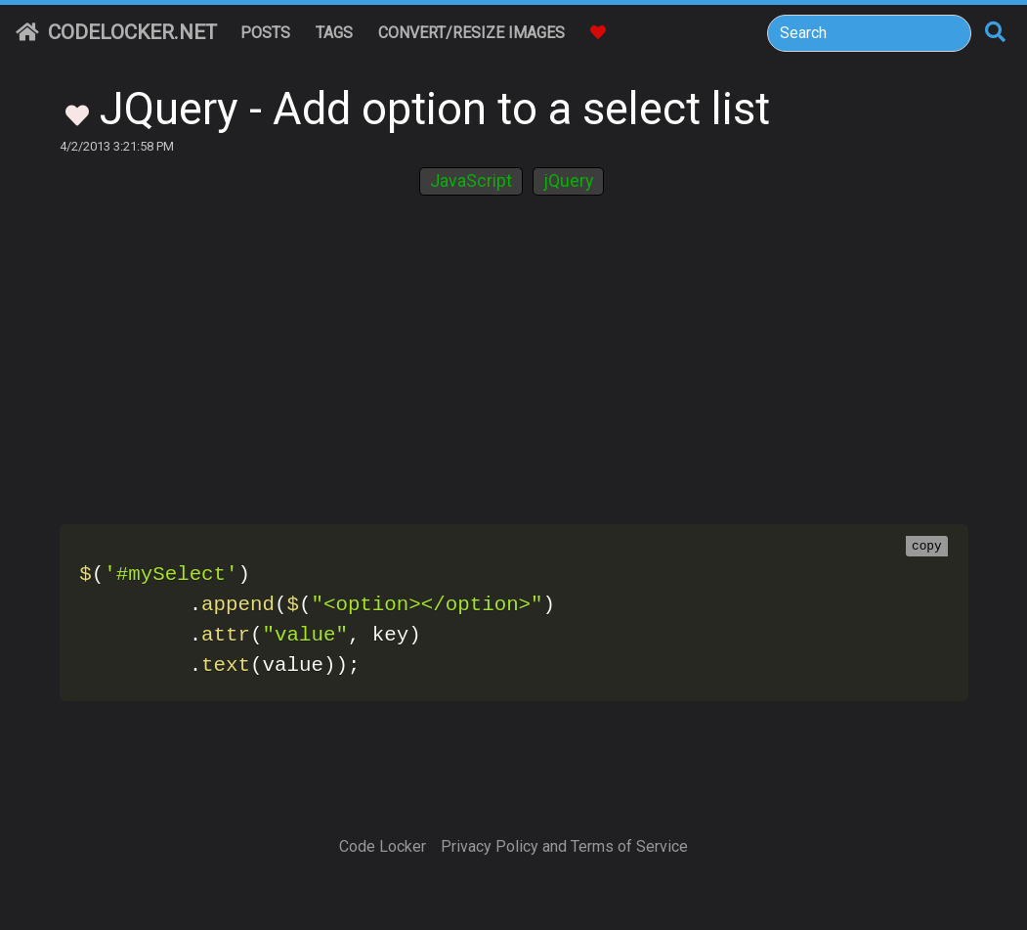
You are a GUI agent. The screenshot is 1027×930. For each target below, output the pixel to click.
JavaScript (471, 181)
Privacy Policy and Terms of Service (564, 846)
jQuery (568, 181)
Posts (265, 32)
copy (927, 546)
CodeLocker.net (116, 32)
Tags (334, 32)
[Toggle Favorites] (77, 113)
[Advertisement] (514, 367)
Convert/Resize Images (471, 32)
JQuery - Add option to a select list (435, 109)
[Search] (869, 33)
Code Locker (382, 846)
